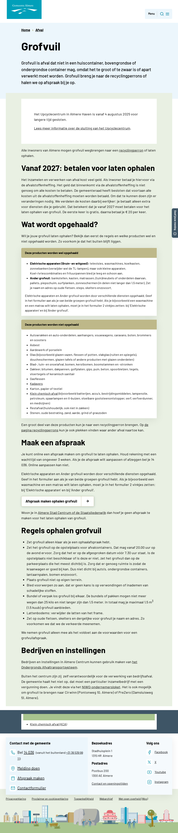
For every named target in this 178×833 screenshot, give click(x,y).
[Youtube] (156, 772)
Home (25, 30)
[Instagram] (157, 782)
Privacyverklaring (16, 798)
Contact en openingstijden (110, 783)
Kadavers (36, 383)
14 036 (29, 752)
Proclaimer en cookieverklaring (50, 798)
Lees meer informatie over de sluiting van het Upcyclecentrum (82, 128)
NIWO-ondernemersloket (101, 687)
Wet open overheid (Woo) (133, 798)
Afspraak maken (30, 778)
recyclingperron (131, 150)
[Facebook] (157, 752)
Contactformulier (31, 787)
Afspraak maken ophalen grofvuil (51, 501)
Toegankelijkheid (84, 798)
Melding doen (28, 768)
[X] (151, 762)
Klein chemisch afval (44, 393)
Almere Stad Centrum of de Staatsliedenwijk (72, 512)
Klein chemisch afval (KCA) (48, 724)
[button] (175, 210)
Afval (39, 30)
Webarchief (106, 798)
